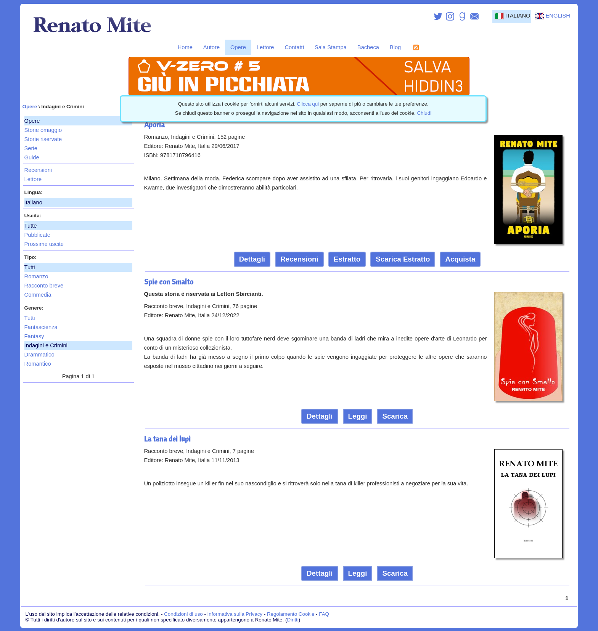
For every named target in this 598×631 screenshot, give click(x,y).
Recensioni (38, 170)
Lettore (265, 47)
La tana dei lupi (167, 438)
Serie (30, 148)
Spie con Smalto (168, 281)
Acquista (460, 259)
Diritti (292, 620)
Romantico (37, 364)
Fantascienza (41, 327)
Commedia (37, 295)
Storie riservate (43, 139)
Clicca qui (308, 104)
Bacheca (368, 47)
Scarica (394, 416)
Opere (238, 47)
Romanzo (36, 276)
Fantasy (34, 336)
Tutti (29, 318)
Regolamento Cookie (290, 614)
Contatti (294, 47)
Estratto (347, 259)
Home (185, 47)
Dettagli (252, 259)
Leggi (357, 416)
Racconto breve (44, 286)
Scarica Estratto (403, 259)
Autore (211, 47)
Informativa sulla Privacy (234, 614)
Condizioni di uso (183, 614)
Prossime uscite (44, 244)
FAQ (324, 614)
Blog (395, 47)
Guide (31, 157)
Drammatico (39, 355)
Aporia (154, 124)
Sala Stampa (331, 47)
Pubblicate (37, 235)
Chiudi (424, 113)
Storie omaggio (43, 130)
